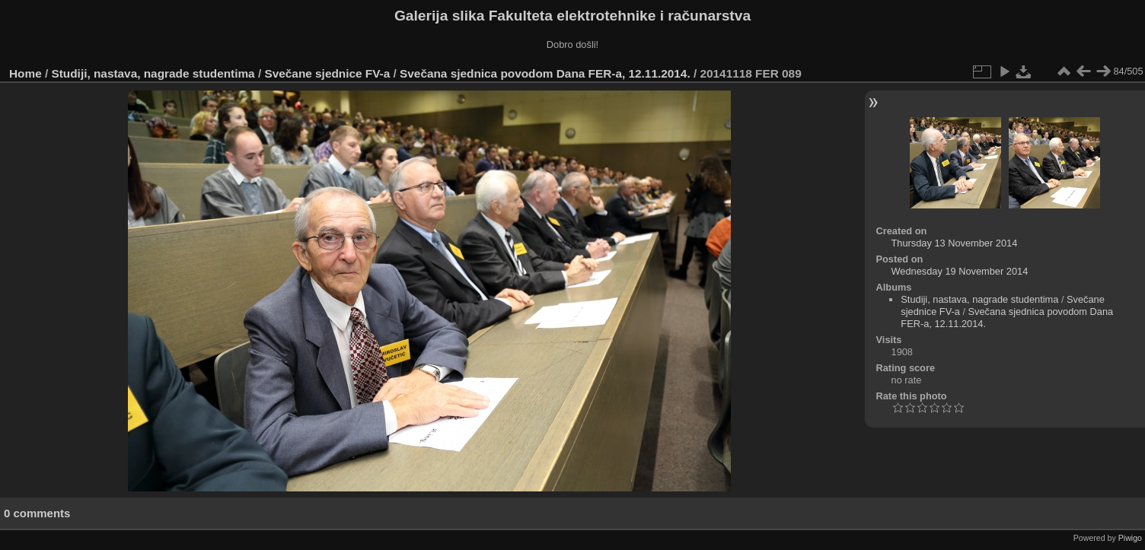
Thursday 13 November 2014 (954, 243)
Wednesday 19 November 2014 (960, 271)
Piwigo (1130, 537)
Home (25, 73)
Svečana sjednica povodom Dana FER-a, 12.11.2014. (545, 73)
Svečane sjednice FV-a (327, 73)
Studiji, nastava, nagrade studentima (153, 73)
